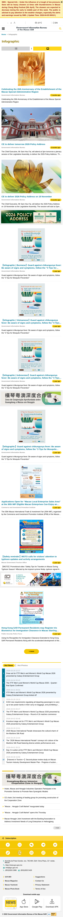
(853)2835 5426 (26, 870)
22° (40, 23)
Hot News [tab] (8, 665)
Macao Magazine (11, 881)
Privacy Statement (42, 885)
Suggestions (40, 877)
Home (4, 34)
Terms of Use (40, 889)
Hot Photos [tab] (22, 665)
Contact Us (39, 881)
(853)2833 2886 (11, 870)
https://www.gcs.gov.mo (13, 865)
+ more (57, 828)
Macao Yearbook (11, 885)
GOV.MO (8, 877)
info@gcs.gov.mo (12, 868)
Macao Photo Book (12, 889)
